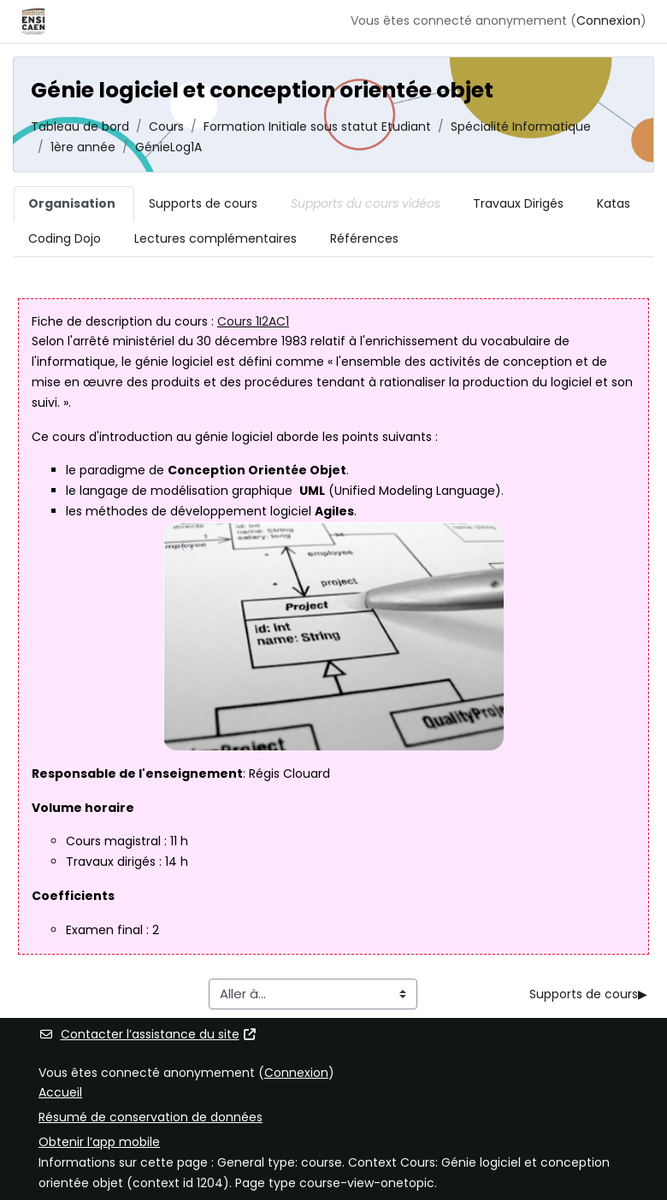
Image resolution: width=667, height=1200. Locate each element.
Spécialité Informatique (521, 126)
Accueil (60, 1092)
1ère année (82, 147)
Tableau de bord (80, 126)
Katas (613, 203)
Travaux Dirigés (518, 203)
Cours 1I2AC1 (253, 321)
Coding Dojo (64, 238)
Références (364, 238)
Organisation (71, 203)
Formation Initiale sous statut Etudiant (317, 126)
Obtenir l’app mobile (99, 1141)
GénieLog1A (168, 147)
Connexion (608, 20)
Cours (166, 126)
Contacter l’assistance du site (147, 1034)
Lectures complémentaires (215, 238)
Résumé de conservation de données (150, 1117)
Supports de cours (203, 203)
